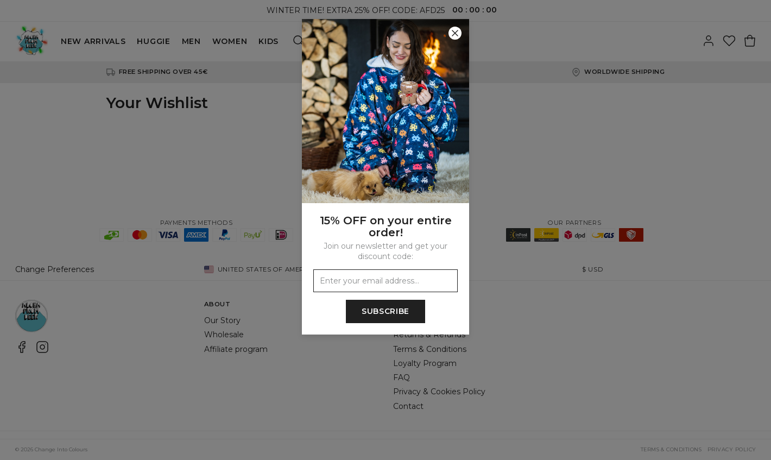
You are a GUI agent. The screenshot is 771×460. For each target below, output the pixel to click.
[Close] (455, 33)
